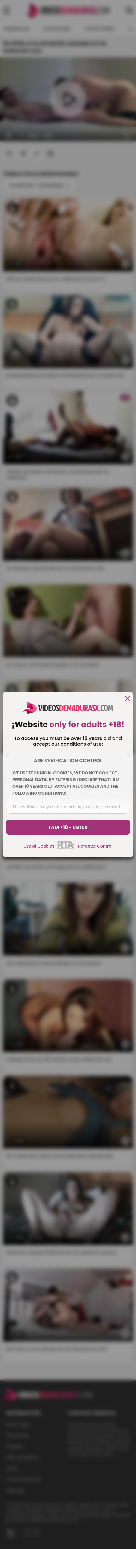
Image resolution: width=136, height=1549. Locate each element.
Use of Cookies (38, 846)
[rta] (66, 848)
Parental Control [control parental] (95, 846)
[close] (127, 699)
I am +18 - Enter (68, 827)
